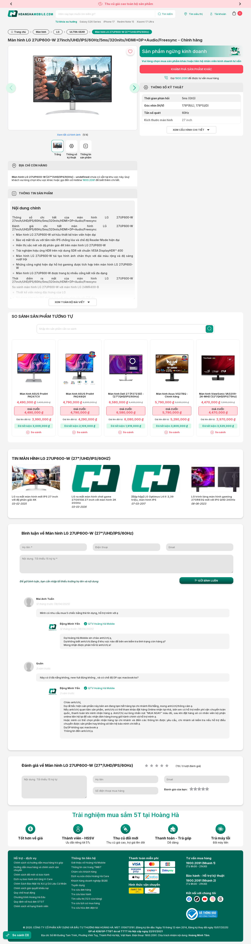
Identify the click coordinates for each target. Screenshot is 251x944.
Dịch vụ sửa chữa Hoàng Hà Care (90, 876)
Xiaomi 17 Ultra (145, 21)
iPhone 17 (109, 21)
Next (240, 4)
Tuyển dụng (78, 885)
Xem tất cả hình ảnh (69, 134)
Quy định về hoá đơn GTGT (29, 901)
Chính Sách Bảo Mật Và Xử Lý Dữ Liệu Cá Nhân (40, 883)
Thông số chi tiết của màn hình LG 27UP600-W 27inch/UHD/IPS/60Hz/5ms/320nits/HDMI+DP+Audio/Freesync (72, 219)
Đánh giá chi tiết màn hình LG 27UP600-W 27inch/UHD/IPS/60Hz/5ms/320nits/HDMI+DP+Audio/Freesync (72, 227)
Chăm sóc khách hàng (83, 871)
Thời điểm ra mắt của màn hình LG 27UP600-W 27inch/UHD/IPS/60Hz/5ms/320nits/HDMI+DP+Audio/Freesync (72, 280)
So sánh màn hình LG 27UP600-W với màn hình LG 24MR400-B (56, 287)
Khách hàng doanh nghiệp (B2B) (89, 880)
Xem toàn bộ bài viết (70, 302)
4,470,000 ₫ (218, 412)
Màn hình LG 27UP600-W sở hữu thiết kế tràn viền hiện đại (56, 234)
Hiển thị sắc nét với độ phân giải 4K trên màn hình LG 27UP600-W (61, 245)
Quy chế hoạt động (24, 892)
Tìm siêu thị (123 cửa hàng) (86, 898)
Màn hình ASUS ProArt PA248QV (80, 395)
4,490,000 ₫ (33, 412)
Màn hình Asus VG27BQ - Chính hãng (172, 395)
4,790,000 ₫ (79, 412)
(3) (27, 935)
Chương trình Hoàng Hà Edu (29, 897)
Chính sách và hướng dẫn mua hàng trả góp (38, 862)
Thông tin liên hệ (83, 858)
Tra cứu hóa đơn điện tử (84, 907)
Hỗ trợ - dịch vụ (25, 858)
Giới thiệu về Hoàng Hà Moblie (88, 862)
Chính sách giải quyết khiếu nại (31, 888)
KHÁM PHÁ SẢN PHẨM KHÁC (191, 69)
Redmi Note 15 (125, 21)
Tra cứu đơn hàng (81, 889)
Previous (11, 4)
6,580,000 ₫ (125, 412)
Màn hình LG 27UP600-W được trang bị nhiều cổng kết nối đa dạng (61, 273)
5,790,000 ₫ (171, 412)
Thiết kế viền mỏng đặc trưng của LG (41, 292)
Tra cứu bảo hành (81, 894)
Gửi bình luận (206, 580)
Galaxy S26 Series (90, 21)
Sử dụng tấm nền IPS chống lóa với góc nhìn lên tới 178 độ (55, 297)
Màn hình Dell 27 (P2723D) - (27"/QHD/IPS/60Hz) (126, 395)
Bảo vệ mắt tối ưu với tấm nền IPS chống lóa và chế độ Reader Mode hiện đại (68, 240)
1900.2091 (89, 180)
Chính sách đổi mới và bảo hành (31, 874)
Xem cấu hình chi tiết (188, 129)
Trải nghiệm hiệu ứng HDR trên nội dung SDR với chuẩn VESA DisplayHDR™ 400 (69, 250)
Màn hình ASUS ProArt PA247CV (34, 395)
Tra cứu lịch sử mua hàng (85, 903)
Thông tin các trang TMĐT (86, 867)
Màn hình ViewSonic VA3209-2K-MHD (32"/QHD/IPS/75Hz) (218, 395)
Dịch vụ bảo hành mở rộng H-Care (33, 879)
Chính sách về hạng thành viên (31, 906)
